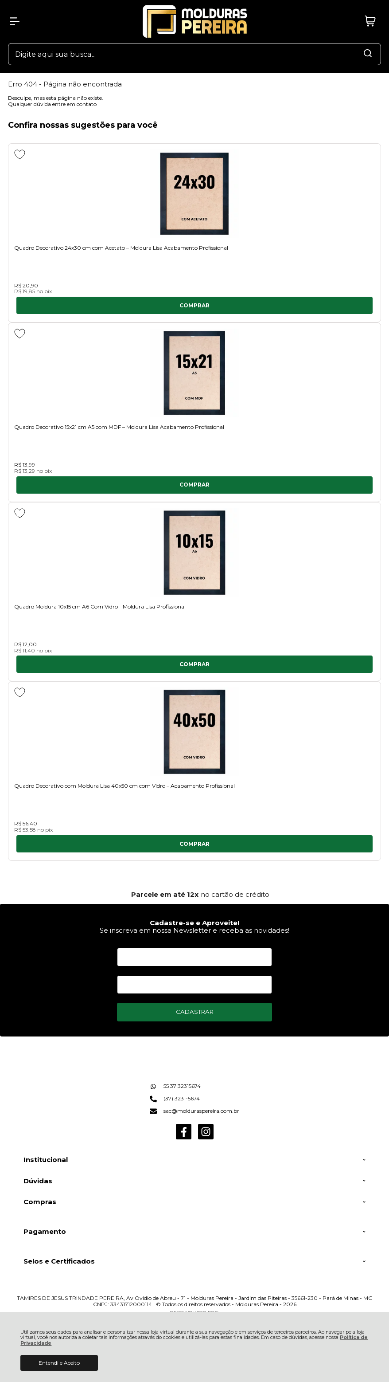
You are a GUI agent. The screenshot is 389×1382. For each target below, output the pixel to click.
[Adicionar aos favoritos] (19, 154)
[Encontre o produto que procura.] (367, 54)
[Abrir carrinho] (370, 21)
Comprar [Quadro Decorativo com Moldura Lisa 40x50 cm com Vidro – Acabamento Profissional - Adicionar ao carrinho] (194, 843)
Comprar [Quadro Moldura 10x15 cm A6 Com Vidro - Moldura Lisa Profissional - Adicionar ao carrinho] (194, 664)
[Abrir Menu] (14, 21)
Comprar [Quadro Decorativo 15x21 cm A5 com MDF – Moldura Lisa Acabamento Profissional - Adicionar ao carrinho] (194, 484)
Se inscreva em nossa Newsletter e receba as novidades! (194, 930)
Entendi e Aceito (59, 1362)
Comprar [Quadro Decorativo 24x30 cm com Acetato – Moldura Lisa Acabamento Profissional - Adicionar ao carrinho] (194, 305)
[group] (194, 894)
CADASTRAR (195, 1011)
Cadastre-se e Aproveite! (194, 923)
